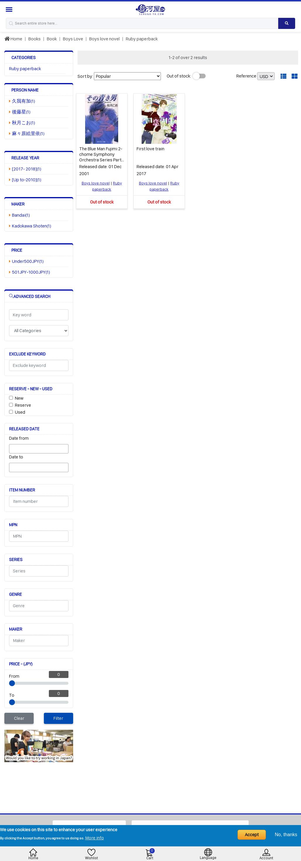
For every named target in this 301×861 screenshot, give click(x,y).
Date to (16, 457)
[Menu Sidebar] (10, 9)
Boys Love (73, 39)
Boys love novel (104, 39)
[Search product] (286, 23)
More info (94, 838)
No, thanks (286, 834)
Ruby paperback (142, 39)
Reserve (23, 405)
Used (20, 412)
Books (34, 39)
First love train (150, 148)
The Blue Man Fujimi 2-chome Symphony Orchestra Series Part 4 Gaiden (100, 157)
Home (13, 39)
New (19, 398)
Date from (19, 438)
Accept (252, 834)
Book (52, 39)
